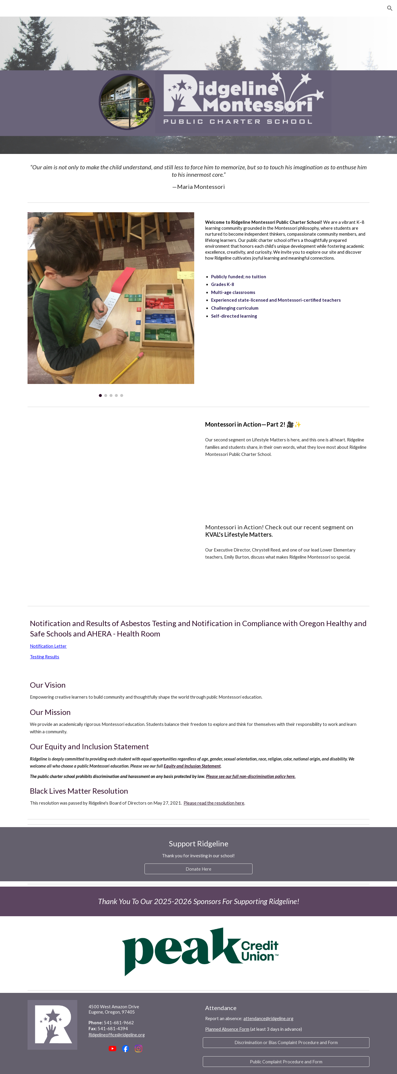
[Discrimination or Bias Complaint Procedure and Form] (286, 1042)
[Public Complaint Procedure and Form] (286, 1061)
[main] (198, 177)
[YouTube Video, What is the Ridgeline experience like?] (125, 461)
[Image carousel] (111, 304)
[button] (390, 8)
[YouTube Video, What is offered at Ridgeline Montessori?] (125, 558)
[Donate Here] (198, 869)
